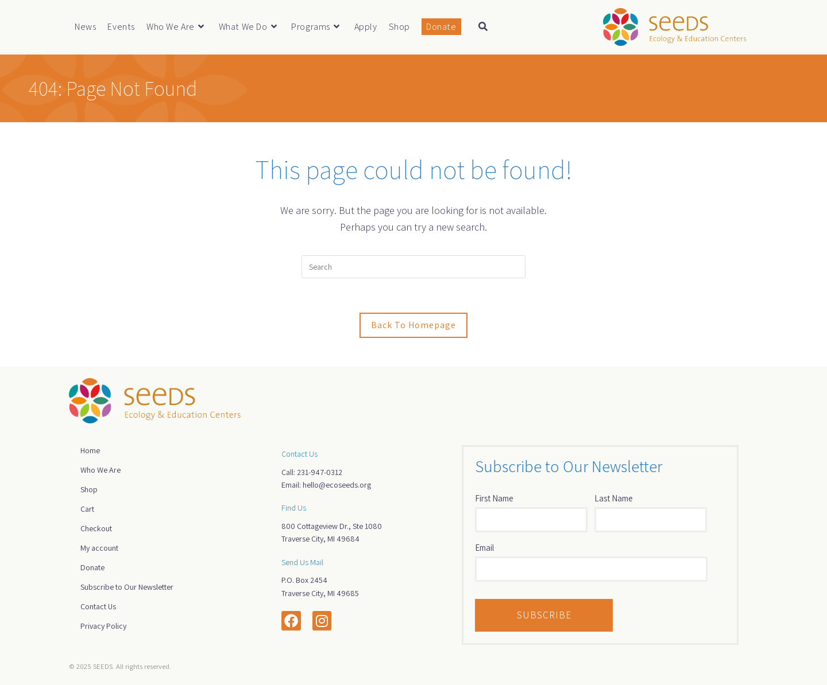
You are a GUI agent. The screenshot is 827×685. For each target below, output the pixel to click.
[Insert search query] (413, 266)
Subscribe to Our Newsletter (126, 587)
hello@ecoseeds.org (337, 485)
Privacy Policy (103, 626)
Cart (87, 509)
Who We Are (100, 470)
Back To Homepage (413, 325)
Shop (89, 489)
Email (484, 547)
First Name (494, 498)
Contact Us (98, 606)
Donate (92, 567)
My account (99, 548)
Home (90, 450)
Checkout (96, 528)
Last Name (613, 498)
